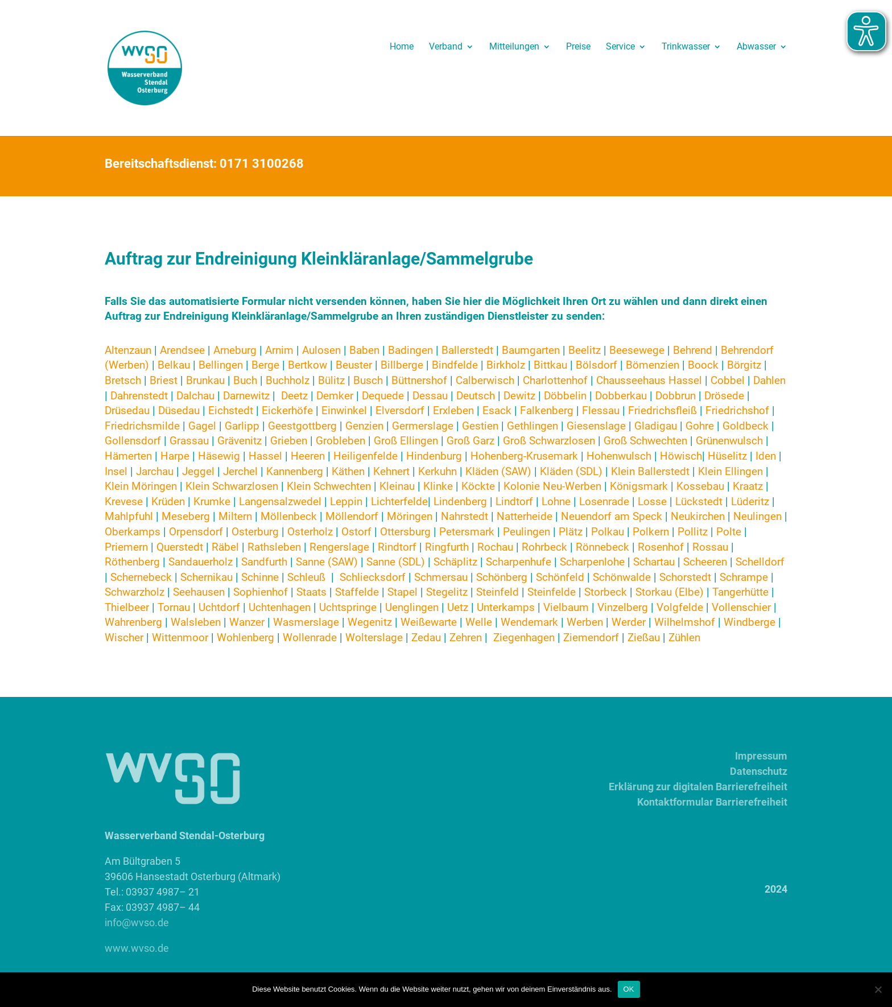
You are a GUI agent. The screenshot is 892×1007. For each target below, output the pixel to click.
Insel (116, 471)
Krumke (213, 501)
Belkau (175, 365)
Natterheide (524, 516)
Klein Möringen (141, 486)
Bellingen (221, 365)
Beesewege (636, 350)
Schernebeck (141, 577)
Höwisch (681, 456)
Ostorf (356, 531)
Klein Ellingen (730, 471)
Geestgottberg (302, 425)
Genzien (364, 425)
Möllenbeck (289, 516)
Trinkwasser (686, 47)
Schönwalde (622, 577)
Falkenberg (546, 410)
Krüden (168, 501)
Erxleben (453, 410)
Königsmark (640, 486)
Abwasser (756, 47)
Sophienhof (260, 592)
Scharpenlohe (592, 561)
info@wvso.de (137, 922)
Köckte (478, 486)
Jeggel (198, 471)
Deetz (294, 395)
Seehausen (199, 592)
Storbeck (605, 592)
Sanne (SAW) (327, 561)
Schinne (260, 577)
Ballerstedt (467, 350)
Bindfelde (455, 365)
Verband (445, 47)
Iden (765, 456)
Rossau (710, 547)
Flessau (601, 410)
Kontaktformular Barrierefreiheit (712, 802)
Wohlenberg (245, 637)
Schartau (654, 561)
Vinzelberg (622, 607)
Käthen (348, 471)
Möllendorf (353, 516)
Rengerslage (339, 547)
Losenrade (604, 501)
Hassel (265, 456)
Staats (311, 592)
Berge (266, 365)
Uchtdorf (221, 607)
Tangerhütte (740, 592)
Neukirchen (698, 516)
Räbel (225, 547)
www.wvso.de (137, 948)
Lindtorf (515, 501)
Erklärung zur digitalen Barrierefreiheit (698, 787)
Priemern (126, 547)
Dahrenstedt (139, 395)
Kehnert (391, 471)
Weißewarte (428, 622)
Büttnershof (419, 380)
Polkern (651, 531)
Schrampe (744, 577)
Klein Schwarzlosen (231, 486)
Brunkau (205, 380)
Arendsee (182, 350)
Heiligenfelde (365, 456)
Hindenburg (434, 456)
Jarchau (155, 471)
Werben (586, 622)
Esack (496, 410)
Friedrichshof (737, 410)
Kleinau (397, 486)
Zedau (426, 637)
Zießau (643, 637)
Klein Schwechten (329, 486)
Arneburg (235, 350)
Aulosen (321, 350)
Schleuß (306, 577)
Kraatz (748, 486)
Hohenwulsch (619, 456)
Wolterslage (374, 637)
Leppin (347, 501)
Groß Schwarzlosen (549, 440)
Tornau (174, 607)
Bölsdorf (596, 365)
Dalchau (195, 395)
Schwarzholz (134, 592)
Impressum (761, 756)
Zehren (465, 637)
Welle (478, 622)
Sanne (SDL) (395, 561)
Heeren (308, 456)
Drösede (724, 395)
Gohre (699, 425)
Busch (368, 380)
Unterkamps (506, 607)
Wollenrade (310, 637)
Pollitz (693, 531)
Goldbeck (745, 425)
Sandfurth (264, 561)
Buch (245, 380)
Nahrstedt (464, 516)
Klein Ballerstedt (650, 471)
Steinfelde (551, 592)
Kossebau (700, 486)
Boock (703, 365)
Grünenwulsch (729, 440)
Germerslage (422, 425)
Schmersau (441, 577)
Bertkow (307, 365)
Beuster (354, 365)
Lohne (556, 501)
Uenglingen (412, 607)
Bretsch (123, 380)
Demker (334, 395)
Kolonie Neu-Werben (552, 486)
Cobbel (728, 380)
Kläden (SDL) (571, 471)
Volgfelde (679, 607)
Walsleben (196, 622)
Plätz (572, 531)
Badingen (410, 350)
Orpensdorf (196, 531)
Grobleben (340, 440)
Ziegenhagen (524, 637)
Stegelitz (447, 592)
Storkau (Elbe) (669, 592)
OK (628, 989)
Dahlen (769, 380)
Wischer (124, 637)
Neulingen (757, 516)
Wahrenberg (133, 622)
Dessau (430, 395)
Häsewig (219, 456)
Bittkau (550, 365)
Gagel (202, 425)
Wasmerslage (306, 622)
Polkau (607, 531)
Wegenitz (370, 622)
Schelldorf (760, 561)
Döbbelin (565, 395)
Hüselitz (727, 456)
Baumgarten (531, 350)
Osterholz (310, 531)
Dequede (383, 395)
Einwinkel (344, 410)
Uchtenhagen (280, 607)
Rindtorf (397, 547)
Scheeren (705, 561)
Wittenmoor (181, 637)
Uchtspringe (348, 607)
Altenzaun (128, 350)
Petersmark (466, 531)
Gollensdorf (133, 440)
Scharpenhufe (518, 561)
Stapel (402, 592)
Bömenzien (652, 365)
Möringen (409, 516)
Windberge (751, 622)
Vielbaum (566, 607)
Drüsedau (127, 410)
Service (620, 47)
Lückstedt (698, 501)
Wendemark (529, 622)
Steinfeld (497, 592)
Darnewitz (246, 395)
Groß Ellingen (406, 440)
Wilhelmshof (684, 622)
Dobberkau (621, 395)
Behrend (692, 350)
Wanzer (247, 622)
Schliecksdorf (374, 577)
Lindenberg (461, 501)
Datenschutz (758, 771)
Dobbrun (677, 395)
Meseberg (186, 516)
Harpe (174, 456)
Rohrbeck (544, 547)
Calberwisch (485, 380)
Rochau (495, 547)
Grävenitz (239, 440)
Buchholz (287, 380)
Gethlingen (532, 425)
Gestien (480, 425)
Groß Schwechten (645, 440)
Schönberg (501, 577)
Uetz (457, 607)
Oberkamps (132, 531)
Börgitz (744, 365)
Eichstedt (232, 410)
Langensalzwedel (280, 501)
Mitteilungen (514, 47)
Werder (629, 622)
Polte (728, 531)
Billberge (402, 365)
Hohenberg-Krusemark (524, 456)
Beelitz (584, 350)
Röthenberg (132, 561)
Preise (578, 47)
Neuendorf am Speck (611, 516)
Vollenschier (741, 607)
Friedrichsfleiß (662, 410)
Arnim (279, 350)
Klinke (438, 486)
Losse (652, 501)
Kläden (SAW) (498, 471)
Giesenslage (596, 425)
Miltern (235, 516)
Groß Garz (470, 440)
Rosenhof (661, 547)
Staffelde (357, 592)
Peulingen (526, 531)
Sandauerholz (200, 561)
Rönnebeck (602, 547)
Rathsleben (274, 547)
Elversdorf (399, 410)
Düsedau (179, 410)
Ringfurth (447, 547)
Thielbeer (127, 607)
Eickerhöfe (287, 410)
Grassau (189, 440)
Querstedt (179, 547)
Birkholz (505, 365)
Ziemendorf (591, 637)
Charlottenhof (555, 380)
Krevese (125, 501)
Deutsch (475, 395)
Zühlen (684, 637)
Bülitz (331, 380)
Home (402, 47)
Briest (163, 380)
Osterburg (255, 531)
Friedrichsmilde (142, 425)
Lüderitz (750, 501)
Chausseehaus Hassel (650, 380)
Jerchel (240, 471)
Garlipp (243, 425)
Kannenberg (294, 471)
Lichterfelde (399, 501)
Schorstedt (685, 577)
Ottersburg (405, 531)
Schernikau (206, 577)
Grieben (288, 440)
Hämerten (128, 456)
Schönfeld (560, 577)
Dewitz (520, 395)
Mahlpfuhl (129, 516)
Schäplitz (455, 561)
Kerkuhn (437, 471)
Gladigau (655, 425)
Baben (364, 350)
